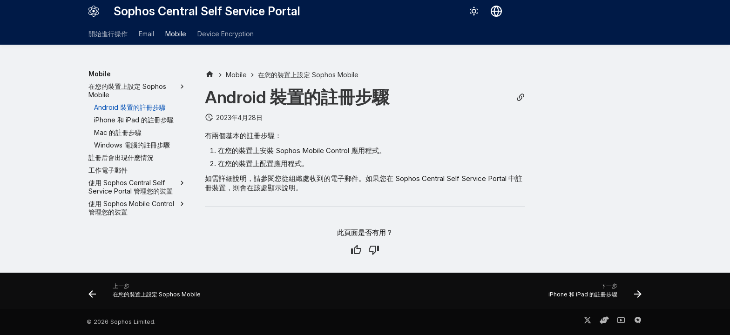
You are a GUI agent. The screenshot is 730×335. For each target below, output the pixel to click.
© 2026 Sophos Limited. (121, 321)
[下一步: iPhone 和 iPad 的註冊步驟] (592, 293)
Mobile (175, 34)
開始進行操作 (108, 34)
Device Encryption (225, 34)
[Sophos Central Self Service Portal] (93, 11)
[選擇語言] (496, 11)
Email (146, 34)
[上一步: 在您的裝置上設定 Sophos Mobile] (147, 293)
